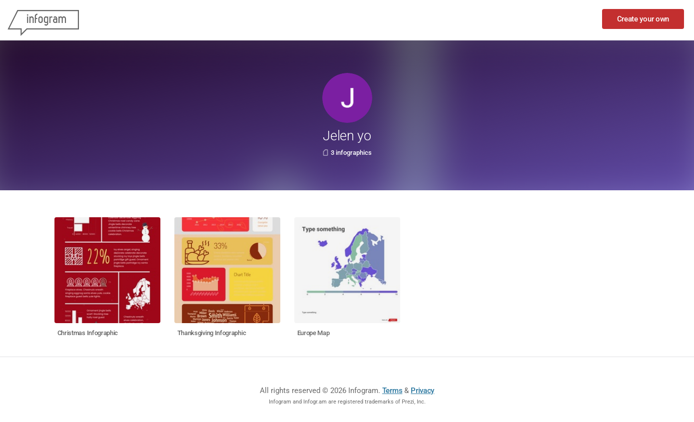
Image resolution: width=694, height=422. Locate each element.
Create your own (643, 18)
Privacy (422, 390)
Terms (392, 390)
